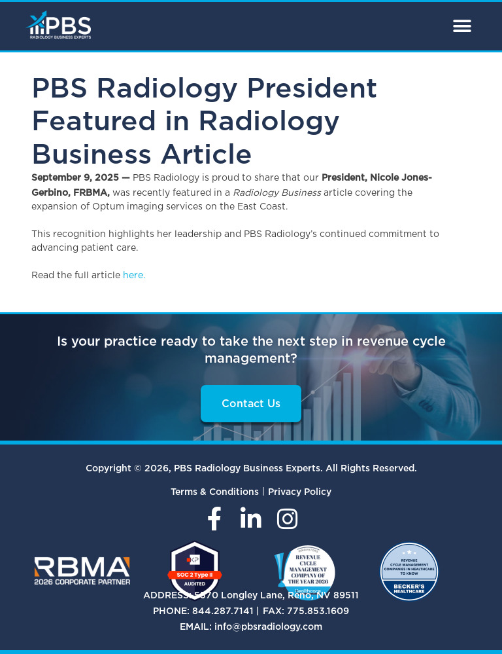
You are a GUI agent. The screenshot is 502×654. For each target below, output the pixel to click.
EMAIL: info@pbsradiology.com (251, 626)
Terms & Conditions (215, 491)
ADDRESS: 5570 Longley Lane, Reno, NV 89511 (251, 595)
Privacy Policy (299, 491)
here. (134, 275)
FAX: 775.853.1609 (306, 610)
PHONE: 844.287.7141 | (206, 610)
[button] (462, 26)
